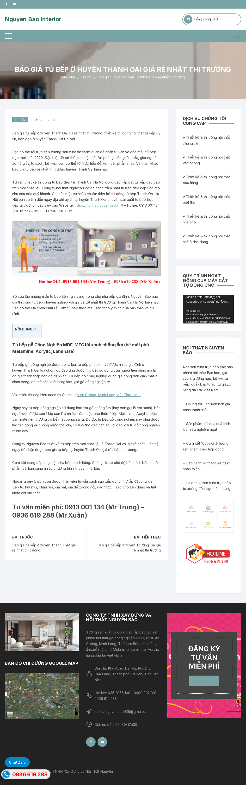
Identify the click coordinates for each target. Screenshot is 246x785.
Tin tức (20, 119)
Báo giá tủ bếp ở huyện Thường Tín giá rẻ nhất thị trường (129, 547)
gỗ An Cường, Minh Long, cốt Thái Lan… (107, 394)
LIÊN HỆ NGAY (204, 681)
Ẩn (36, 329)
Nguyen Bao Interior (33, 19)
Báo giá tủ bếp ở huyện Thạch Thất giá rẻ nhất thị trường (44, 547)
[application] (208, 309)
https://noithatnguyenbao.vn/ (98, 205)
